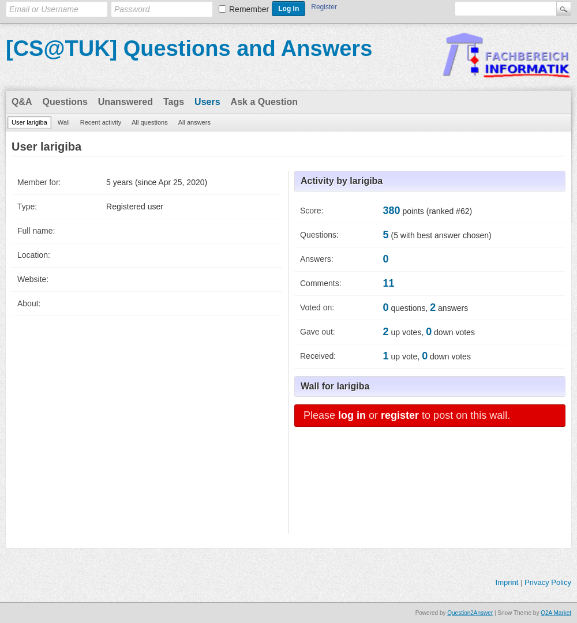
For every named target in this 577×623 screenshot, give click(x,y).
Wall (64, 122)
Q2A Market (556, 613)
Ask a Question (264, 102)
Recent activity (101, 122)
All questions (149, 122)
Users (207, 102)
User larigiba (29, 122)
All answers (194, 122)
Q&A (22, 102)
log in (352, 415)
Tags (173, 102)
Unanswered (125, 102)
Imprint (507, 582)
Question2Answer (470, 613)
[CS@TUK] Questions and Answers (189, 48)
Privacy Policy (547, 582)
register (400, 415)
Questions (65, 102)
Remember (249, 9)
